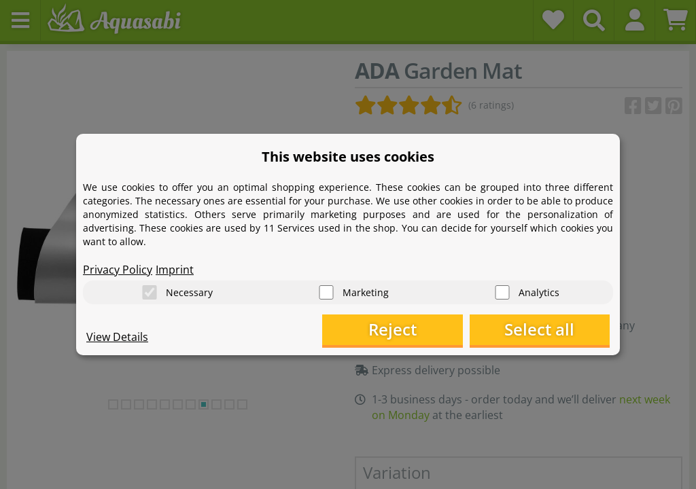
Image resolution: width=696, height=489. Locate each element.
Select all (542, 330)
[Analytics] (502, 292)
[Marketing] (326, 292)
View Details (117, 336)
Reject (399, 330)
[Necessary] (149, 292)
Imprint (175, 268)
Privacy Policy (117, 268)
